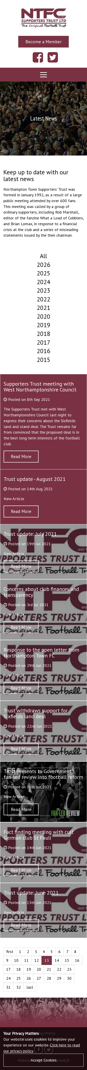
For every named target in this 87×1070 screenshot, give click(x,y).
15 (67, 960)
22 (59, 969)
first (9, 951)
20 (39, 969)
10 (16, 960)
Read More (21, 456)
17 (8, 969)
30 (69, 978)
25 (18, 978)
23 (69, 969)
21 (49, 969)
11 (26, 960)
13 (46, 960)
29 (59, 978)
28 (49, 978)
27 (39, 978)
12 (36, 960)
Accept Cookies (44, 1060)
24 (8, 978)
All (43, 256)
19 (28, 969)
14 (57, 960)
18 (18, 969)
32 (18, 987)
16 (77, 960)
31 (8, 987)
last (29, 987)
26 (28, 978)
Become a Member (43, 41)
